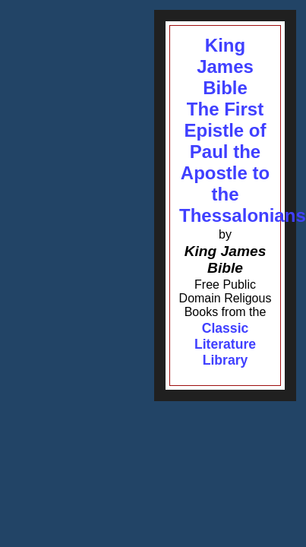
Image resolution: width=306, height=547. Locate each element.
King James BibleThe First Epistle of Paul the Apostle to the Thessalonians (242, 130)
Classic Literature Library (225, 344)
